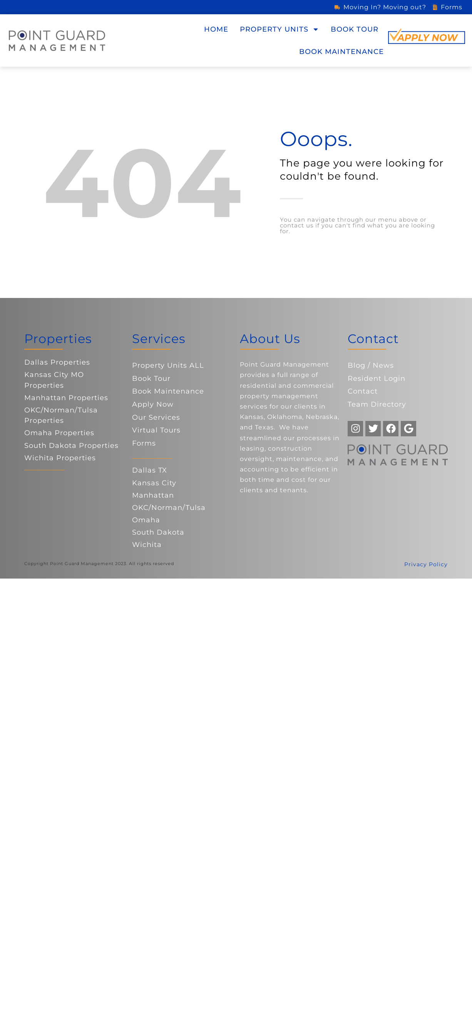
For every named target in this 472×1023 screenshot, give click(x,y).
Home (216, 29)
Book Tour (354, 29)
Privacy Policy (426, 564)
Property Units (279, 29)
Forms (144, 443)
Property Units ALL (168, 365)
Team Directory (377, 404)
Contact (363, 391)
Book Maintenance (341, 51)
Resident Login (376, 378)
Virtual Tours (156, 430)
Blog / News (371, 365)
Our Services (156, 417)
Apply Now (153, 404)
